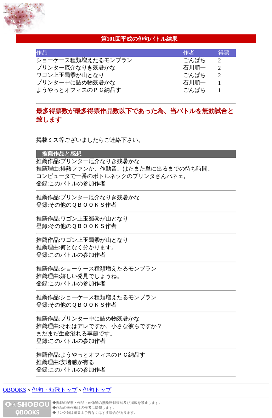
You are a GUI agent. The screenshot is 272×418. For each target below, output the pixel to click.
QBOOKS (14, 390)
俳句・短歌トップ (54, 390)
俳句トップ (97, 390)
